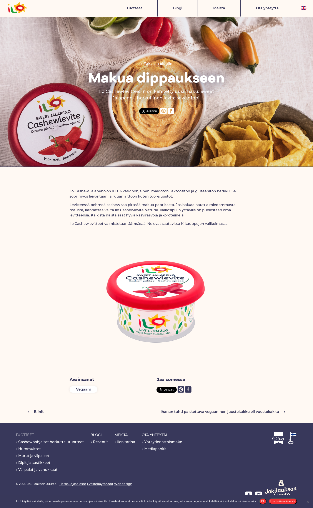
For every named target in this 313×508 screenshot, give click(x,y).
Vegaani (83, 389)
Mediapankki (155, 449)
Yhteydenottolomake (163, 442)
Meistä (219, 8)
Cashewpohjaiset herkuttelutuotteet (51, 442)
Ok (263, 501)
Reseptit (100, 442)
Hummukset (29, 449)
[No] (307, 502)
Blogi (177, 8)
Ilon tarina (126, 442)
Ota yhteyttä (267, 8)
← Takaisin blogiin (156, 64)
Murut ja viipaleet (33, 456)
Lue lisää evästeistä (282, 501)
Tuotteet (134, 8)
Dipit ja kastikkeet (34, 463)
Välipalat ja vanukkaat (38, 470)
